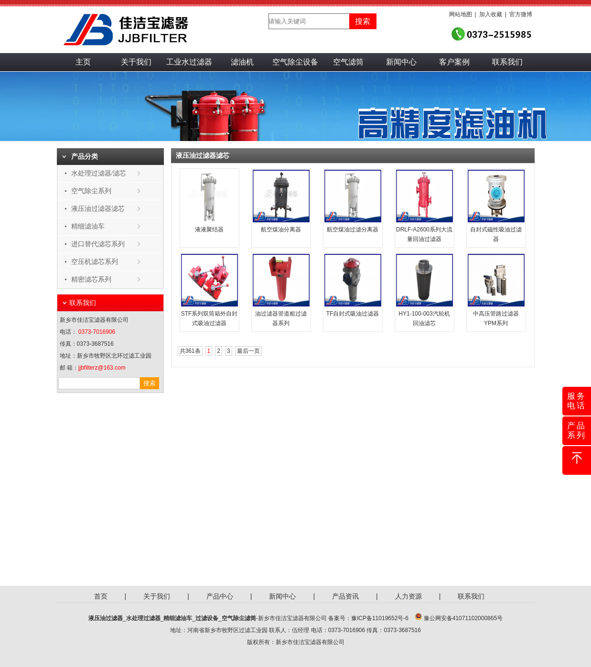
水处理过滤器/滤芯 (99, 173)
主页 (83, 62)
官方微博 (520, 14)
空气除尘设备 (295, 62)
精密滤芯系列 (91, 279)
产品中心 (219, 596)
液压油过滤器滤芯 (98, 208)
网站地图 (460, 14)
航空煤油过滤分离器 (352, 229)
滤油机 (242, 62)
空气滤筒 (348, 62)
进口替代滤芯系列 (98, 244)
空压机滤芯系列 (94, 261)
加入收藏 (490, 14)
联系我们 (507, 62)
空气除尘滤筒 (239, 618)
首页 (100, 596)
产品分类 (84, 156)
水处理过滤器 (143, 618)
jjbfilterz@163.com (102, 367)
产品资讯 (345, 596)
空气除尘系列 (91, 191)
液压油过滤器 (105, 618)
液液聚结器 (209, 229)
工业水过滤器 (189, 62)
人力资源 (408, 596)
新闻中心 (401, 62)
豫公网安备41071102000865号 (463, 618)
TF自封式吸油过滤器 (352, 313)
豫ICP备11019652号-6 (379, 618)
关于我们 (136, 62)
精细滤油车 (88, 226)
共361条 (190, 351)
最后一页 (248, 351)
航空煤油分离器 (281, 229)
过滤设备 (206, 618)
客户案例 (454, 62)
